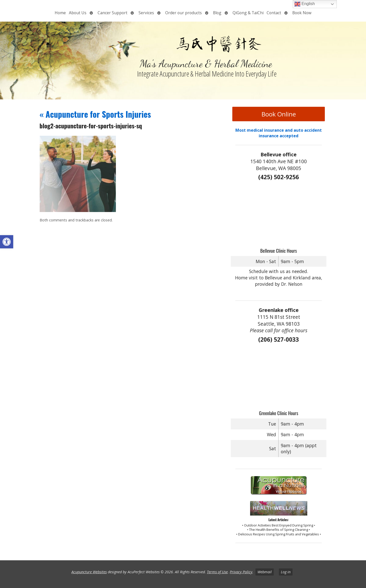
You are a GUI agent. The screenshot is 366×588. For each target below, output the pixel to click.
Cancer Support (112, 13)
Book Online (279, 114)
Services (146, 13)
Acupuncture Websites (89, 571)
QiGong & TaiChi (248, 13)
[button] (6, 241)
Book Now (301, 13)
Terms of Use (217, 571)
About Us (77, 13)
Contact (274, 13)
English (304, 4)
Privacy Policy (241, 571)
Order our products (183, 13)
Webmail (264, 571)
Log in (286, 571)
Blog (217, 13)
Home (60, 13)
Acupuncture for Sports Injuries (95, 114)
